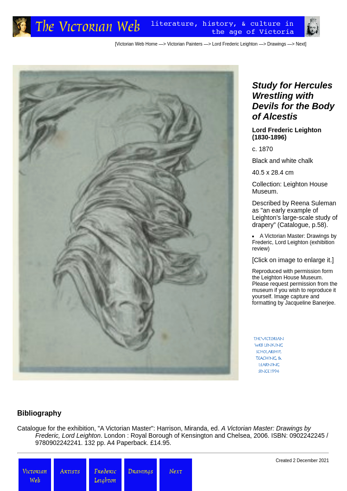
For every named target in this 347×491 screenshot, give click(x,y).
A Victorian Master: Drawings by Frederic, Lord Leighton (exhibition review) (294, 242)
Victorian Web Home (136, 44)
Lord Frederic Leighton (235, 44)
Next (300, 44)
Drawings (276, 44)
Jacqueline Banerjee (309, 303)
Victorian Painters (184, 44)
